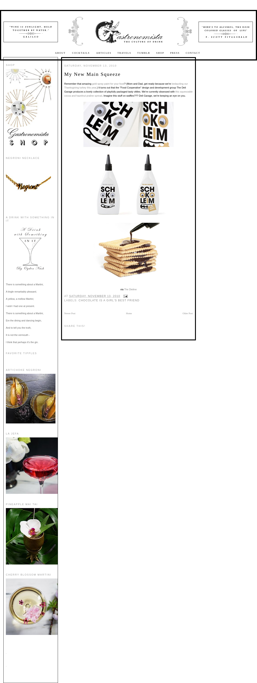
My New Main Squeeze (92, 74)
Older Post (188, 313)
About (61, 53)
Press (175, 53)
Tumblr (143, 53)
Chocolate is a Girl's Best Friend (109, 300)
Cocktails (81, 53)
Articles (103, 53)
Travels (124, 53)
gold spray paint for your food (108, 83)
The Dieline (130, 289)
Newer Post (69, 313)
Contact (193, 53)
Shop (160, 53)
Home (129, 313)
